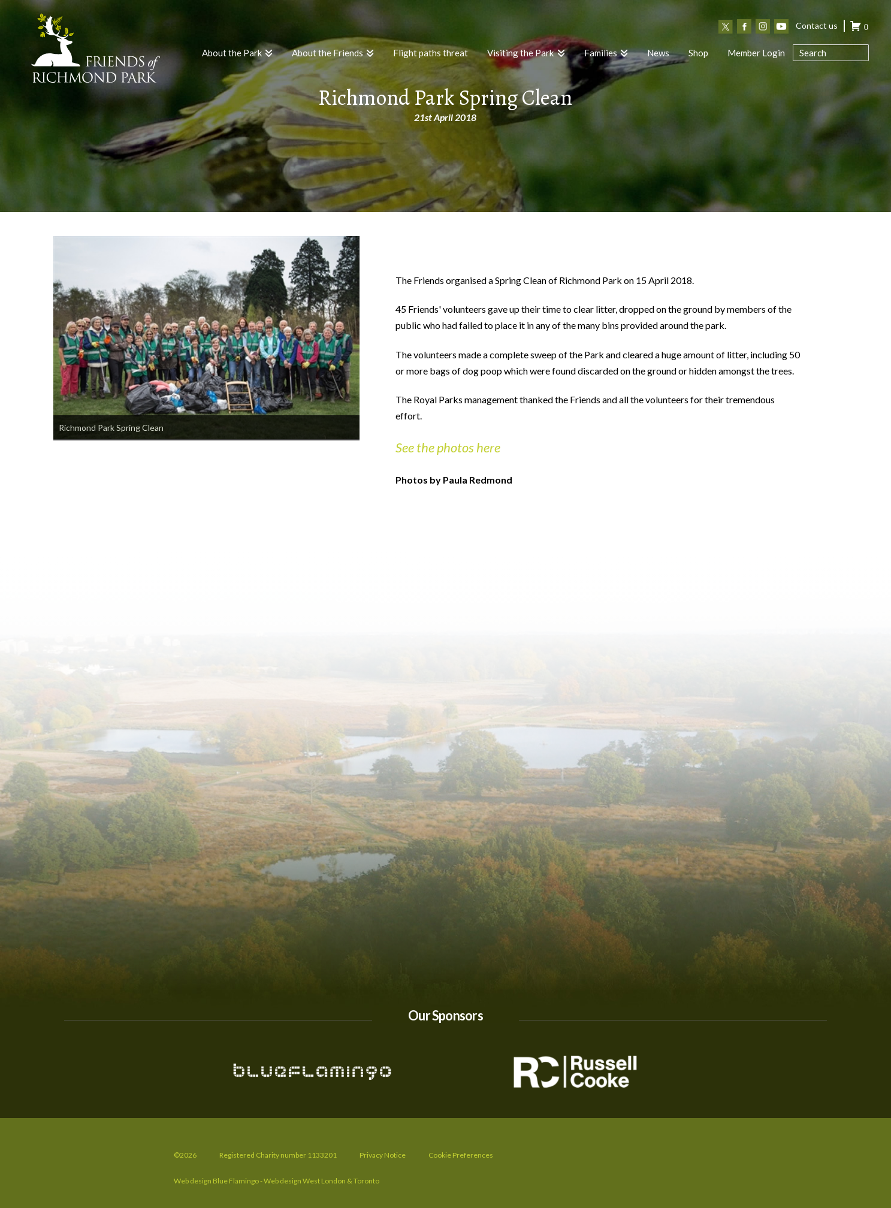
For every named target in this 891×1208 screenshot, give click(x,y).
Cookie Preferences (460, 1154)
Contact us (817, 25)
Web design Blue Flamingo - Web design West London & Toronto (276, 1180)
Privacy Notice (383, 1154)
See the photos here (447, 447)
